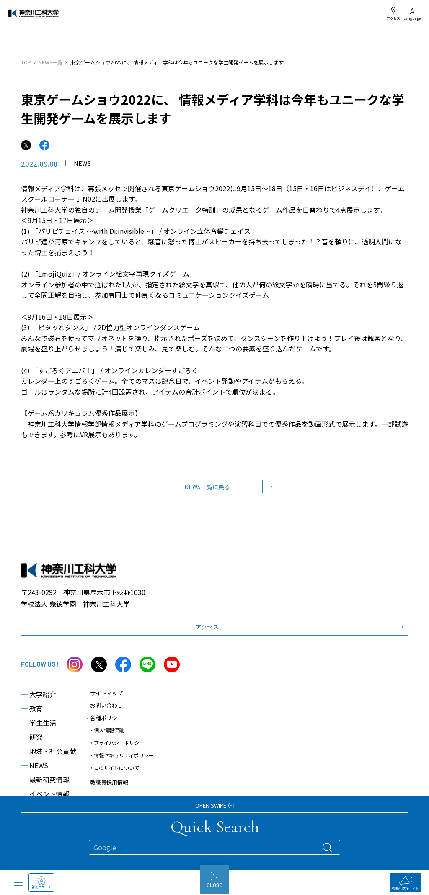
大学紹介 (38, 700)
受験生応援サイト (405, 882)
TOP (26, 62)
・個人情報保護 (106, 735)
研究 (32, 743)
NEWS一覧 (50, 62)
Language (412, 14)
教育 (32, 714)
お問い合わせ (105, 711)
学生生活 (38, 728)
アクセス (393, 13)
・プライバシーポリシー (116, 748)
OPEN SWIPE (214, 805)
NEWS (34, 771)
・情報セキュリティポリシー (121, 760)
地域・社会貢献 (48, 757)
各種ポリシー (105, 724)
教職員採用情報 (107, 788)
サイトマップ (105, 699)
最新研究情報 (45, 785)
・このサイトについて (114, 773)
